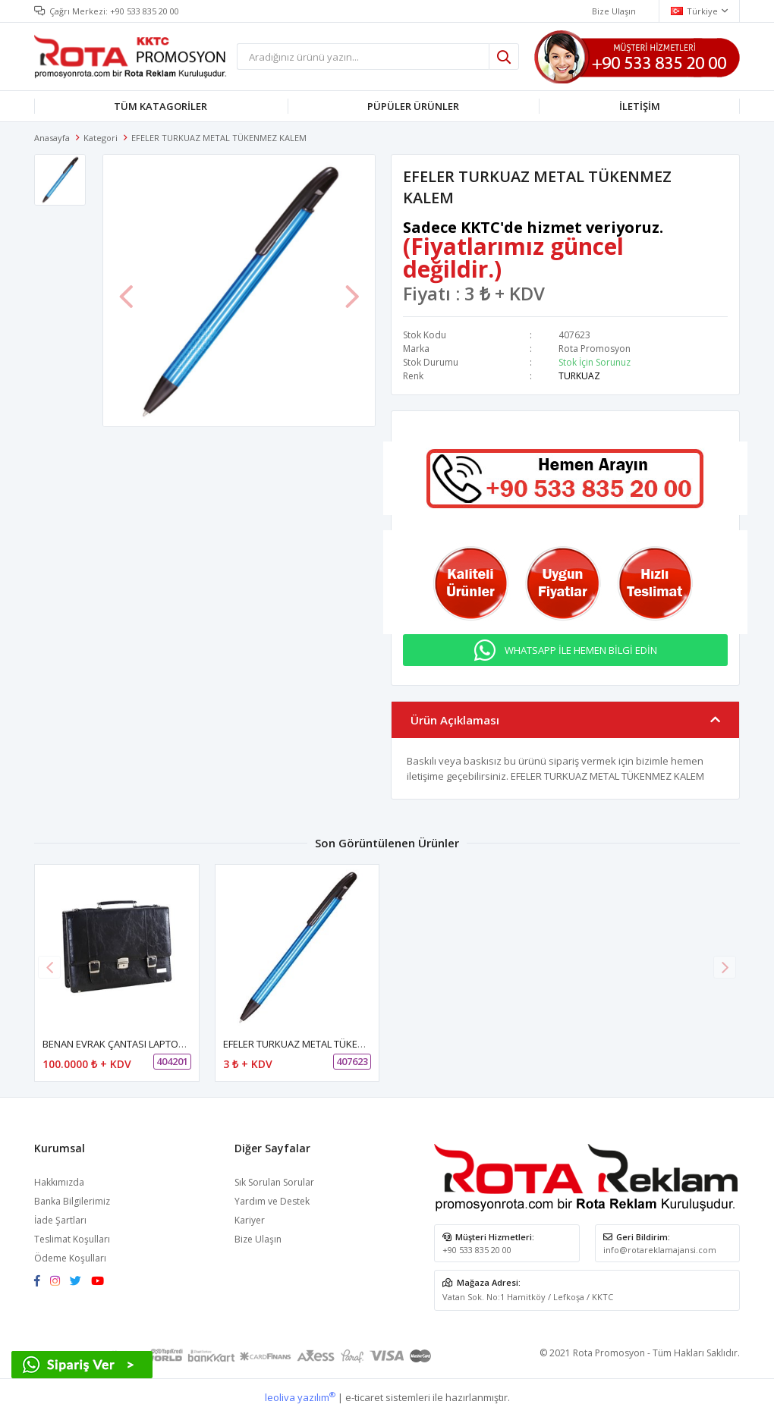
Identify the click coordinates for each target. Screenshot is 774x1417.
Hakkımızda (59, 1182)
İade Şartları (60, 1220)
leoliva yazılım (300, 1397)
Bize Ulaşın (258, 1239)
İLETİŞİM (639, 106)
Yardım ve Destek (272, 1201)
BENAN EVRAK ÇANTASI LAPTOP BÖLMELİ (134, 1044)
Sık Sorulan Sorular (274, 1182)
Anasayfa (52, 137)
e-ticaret (364, 1397)
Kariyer (249, 1220)
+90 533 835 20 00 (144, 11)
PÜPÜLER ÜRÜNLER (413, 106)
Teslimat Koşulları (72, 1239)
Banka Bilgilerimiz (72, 1201)
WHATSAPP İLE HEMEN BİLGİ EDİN (581, 650)
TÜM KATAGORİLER (160, 106)
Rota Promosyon (594, 348)
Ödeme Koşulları (70, 1258)
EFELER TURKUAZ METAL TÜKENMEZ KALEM (320, 1044)
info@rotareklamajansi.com (659, 1249)
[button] (724, 967)
